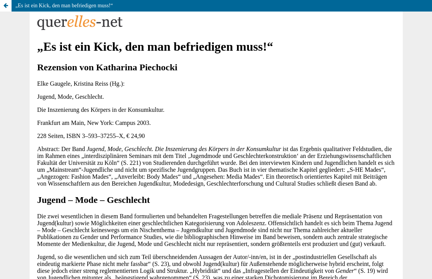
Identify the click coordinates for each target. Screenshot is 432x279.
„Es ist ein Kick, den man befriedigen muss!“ (64, 5)
